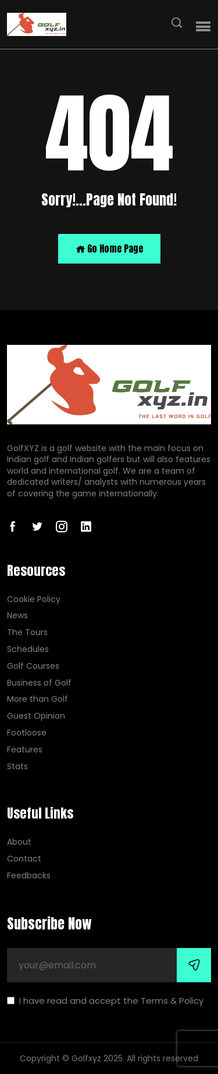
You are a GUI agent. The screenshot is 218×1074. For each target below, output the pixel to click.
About (19, 842)
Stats (17, 767)
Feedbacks (29, 876)
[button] (203, 27)
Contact (24, 859)
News (17, 616)
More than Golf (37, 699)
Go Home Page (109, 248)
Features (24, 750)
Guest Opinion (36, 716)
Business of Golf (39, 683)
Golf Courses (33, 666)
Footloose (27, 733)
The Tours (27, 632)
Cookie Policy (33, 599)
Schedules (28, 649)
